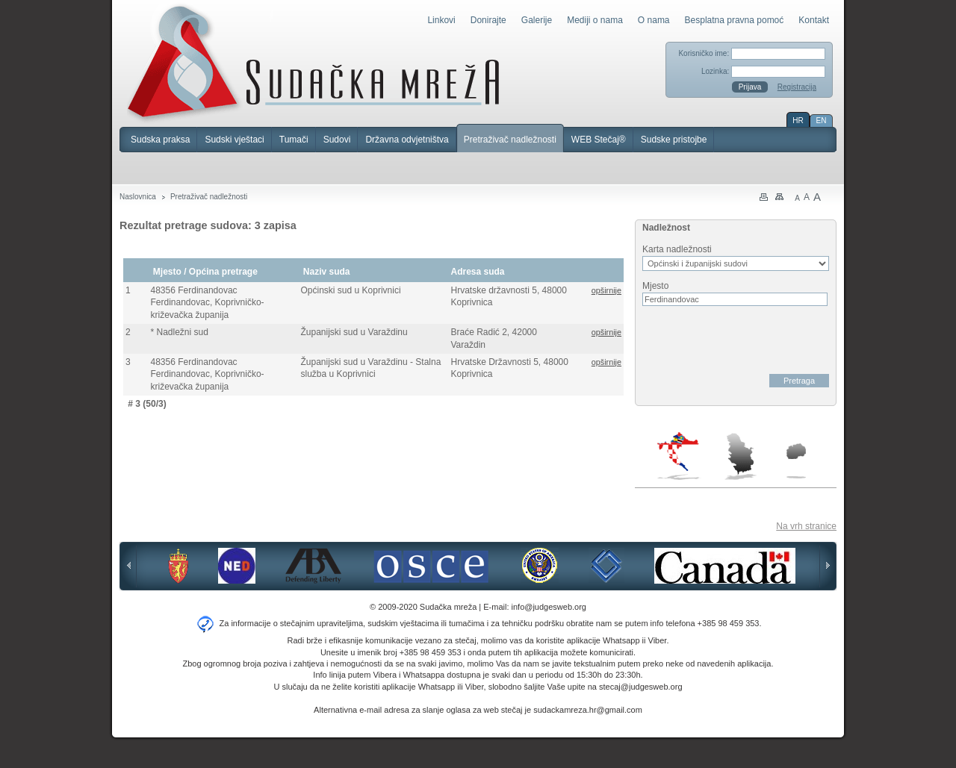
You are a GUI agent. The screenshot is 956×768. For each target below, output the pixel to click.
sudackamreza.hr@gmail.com (587, 709)
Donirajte (488, 20)
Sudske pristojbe (674, 139)
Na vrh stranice (806, 526)
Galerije (536, 20)
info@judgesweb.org (549, 606)
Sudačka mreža (313, 62)
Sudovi (337, 139)
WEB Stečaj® (598, 139)
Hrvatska (679, 456)
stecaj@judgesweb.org (640, 686)
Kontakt (813, 20)
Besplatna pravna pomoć (734, 20)
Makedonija (796, 460)
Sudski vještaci (234, 139)
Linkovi (441, 20)
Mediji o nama (595, 20)
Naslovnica (138, 197)
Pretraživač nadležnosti (510, 139)
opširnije (606, 290)
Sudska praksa (160, 139)
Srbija (740, 456)
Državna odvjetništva (406, 139)
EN (821, 120)
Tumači (293, 139)
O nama (654, 20)
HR (797, 120)
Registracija (796, 87)
